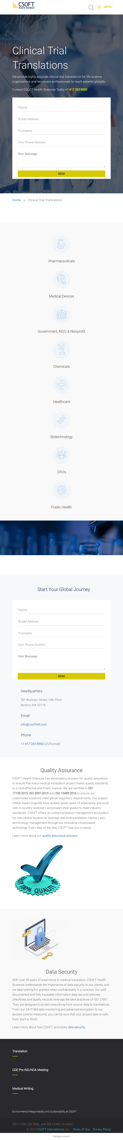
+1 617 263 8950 (76, 89)
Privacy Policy (101, 1129)
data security (76, 1027)
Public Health (61, 507)
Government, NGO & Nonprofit (61, 331)
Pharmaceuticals (61, 261)
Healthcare (61, 402)
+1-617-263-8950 (32, 744)
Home (16, 200)
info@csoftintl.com (34, 724)
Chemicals (61, 366)
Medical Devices (61, 296)
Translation (19, 1051)
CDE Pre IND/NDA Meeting (30, 1070)
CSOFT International (50, 1129)
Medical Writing (22, 1088)
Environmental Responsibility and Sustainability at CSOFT (44, 1111)
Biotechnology (62, 437)
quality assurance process (60, 835)
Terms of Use (81, 1129)
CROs (61, 472)
